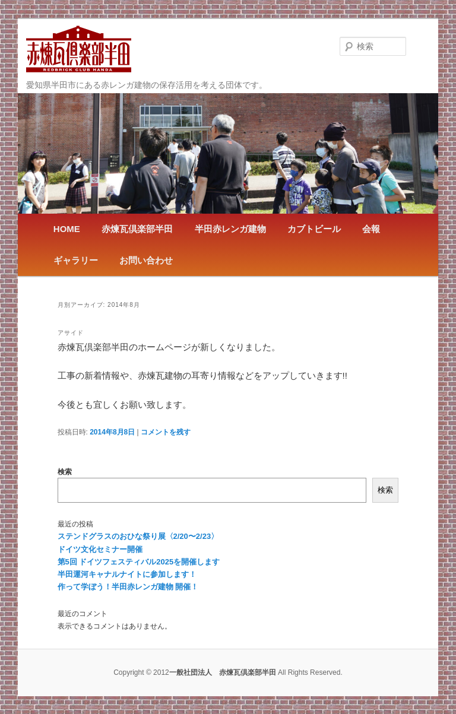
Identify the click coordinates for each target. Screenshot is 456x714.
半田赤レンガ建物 (230, 229)
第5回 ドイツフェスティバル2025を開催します (139, 561)
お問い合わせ (146, 260)
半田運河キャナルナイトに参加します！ (127, 574)
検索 (65, 472)
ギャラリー (75, 260)
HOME (66, 229)
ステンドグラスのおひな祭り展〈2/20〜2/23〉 (138, 536)
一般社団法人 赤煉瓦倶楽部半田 (78, 49)
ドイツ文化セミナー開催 (100, 549)
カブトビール (314, 229)
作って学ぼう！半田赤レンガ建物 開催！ (128, 586)
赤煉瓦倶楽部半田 (137, 229)
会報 (371, 229)
